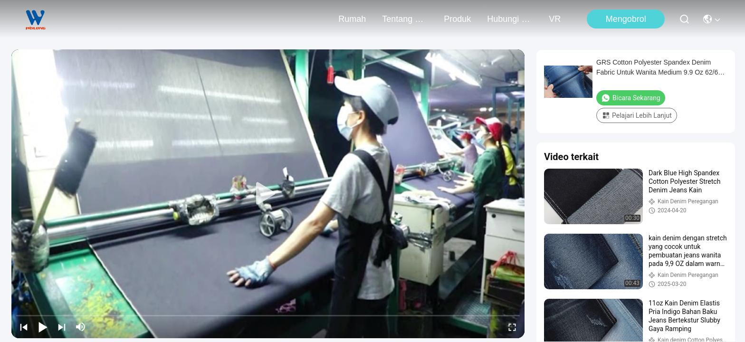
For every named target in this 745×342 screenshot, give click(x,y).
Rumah (352, 19)
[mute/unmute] (80, 327)
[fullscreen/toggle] (512, 327)
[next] (61, 327)
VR (555, 19)
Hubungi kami (510, 19)
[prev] (23, 327)
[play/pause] (42, 327)
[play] (268, 194)
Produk (457, 19)
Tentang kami (405, 19)
